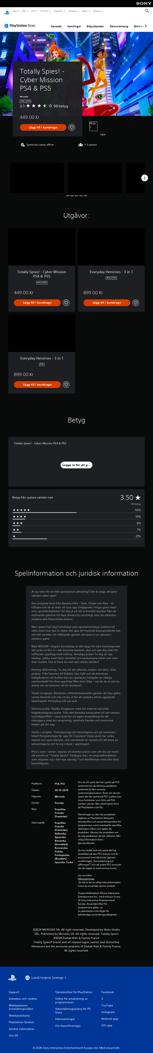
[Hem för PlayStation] (7, 11)
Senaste (56, 22)
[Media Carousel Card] (37, 174)
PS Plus (44, 11)
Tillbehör (58, 11)
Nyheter (72, 11)
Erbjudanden (95, 22)
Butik (84, 11)
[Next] (144, 174)
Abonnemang (119, 22)
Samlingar (74, 22)
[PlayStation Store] (20, 22)
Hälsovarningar (86, 875)
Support (97, 11)
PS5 (24, 11)
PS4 (33, 11)
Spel (15, 11)
